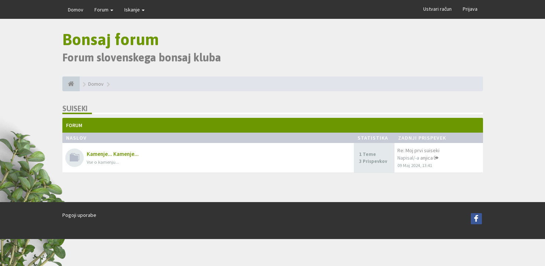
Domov (75, 9)
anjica (426, 157)
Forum (103, 9)
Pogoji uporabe (79, 215)
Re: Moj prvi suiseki (418, 150)
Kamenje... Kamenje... (113, 153)
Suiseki (74, 108)
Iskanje (134, 9)
